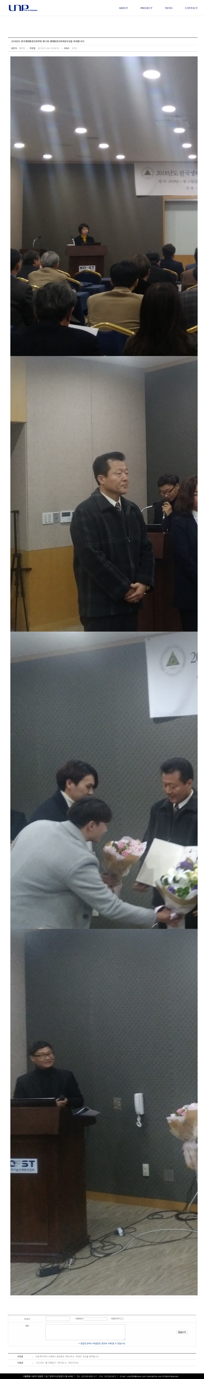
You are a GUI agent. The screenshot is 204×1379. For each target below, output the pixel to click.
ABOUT (123, 8)
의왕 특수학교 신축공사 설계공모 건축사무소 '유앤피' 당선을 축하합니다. (67, 1356)
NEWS (168, 8)
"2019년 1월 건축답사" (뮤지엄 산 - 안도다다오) (57, 1362)
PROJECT (146, 8)
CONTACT (191, 8)
